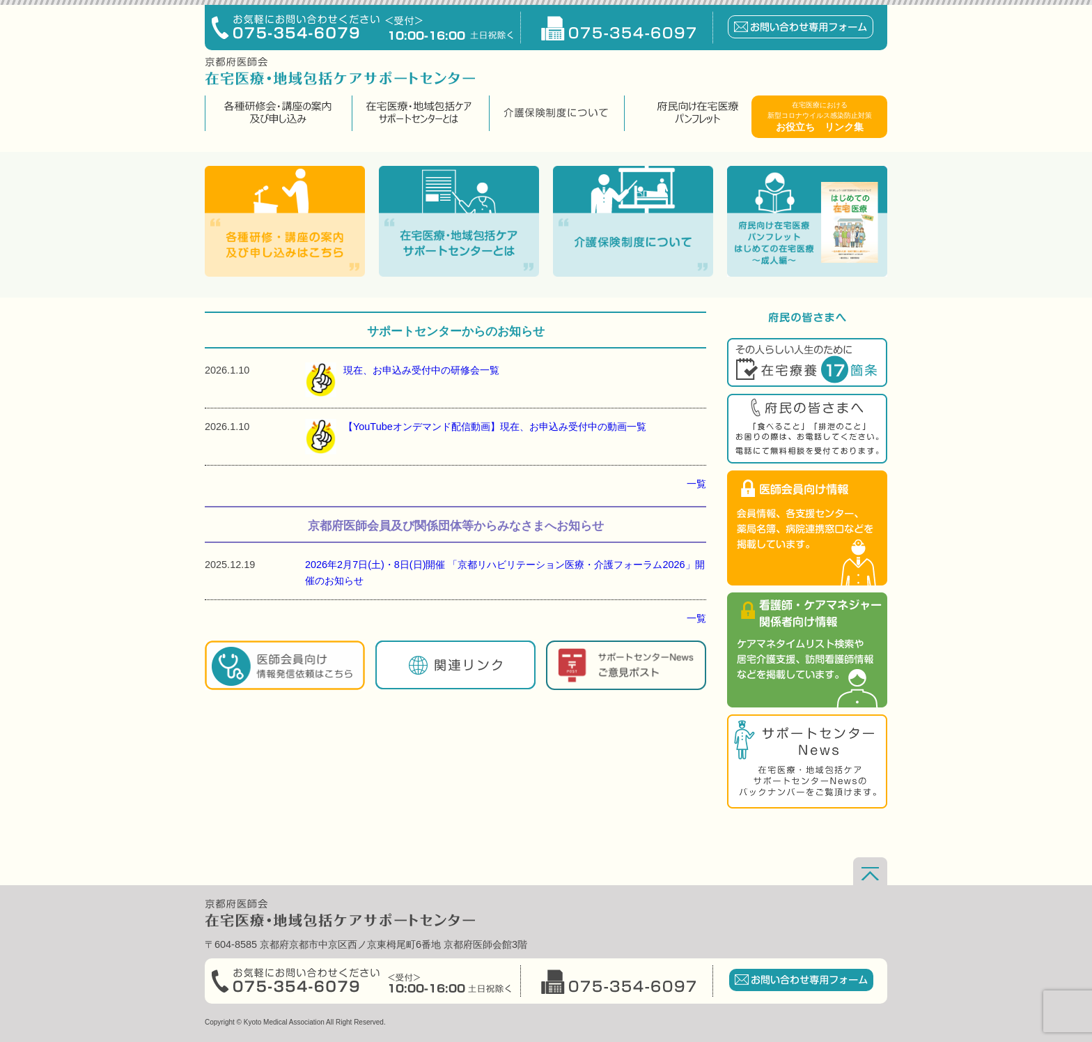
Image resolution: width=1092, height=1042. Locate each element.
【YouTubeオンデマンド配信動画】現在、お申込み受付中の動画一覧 (475, 436)
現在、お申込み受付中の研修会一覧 (402, 379)
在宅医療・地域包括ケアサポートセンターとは (419, 113)
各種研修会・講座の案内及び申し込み (277, 113)
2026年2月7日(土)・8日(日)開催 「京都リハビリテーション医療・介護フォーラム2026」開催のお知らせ (505, 572)
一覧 (696, 483)
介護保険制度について (555, 113)
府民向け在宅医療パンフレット (697, 113)
